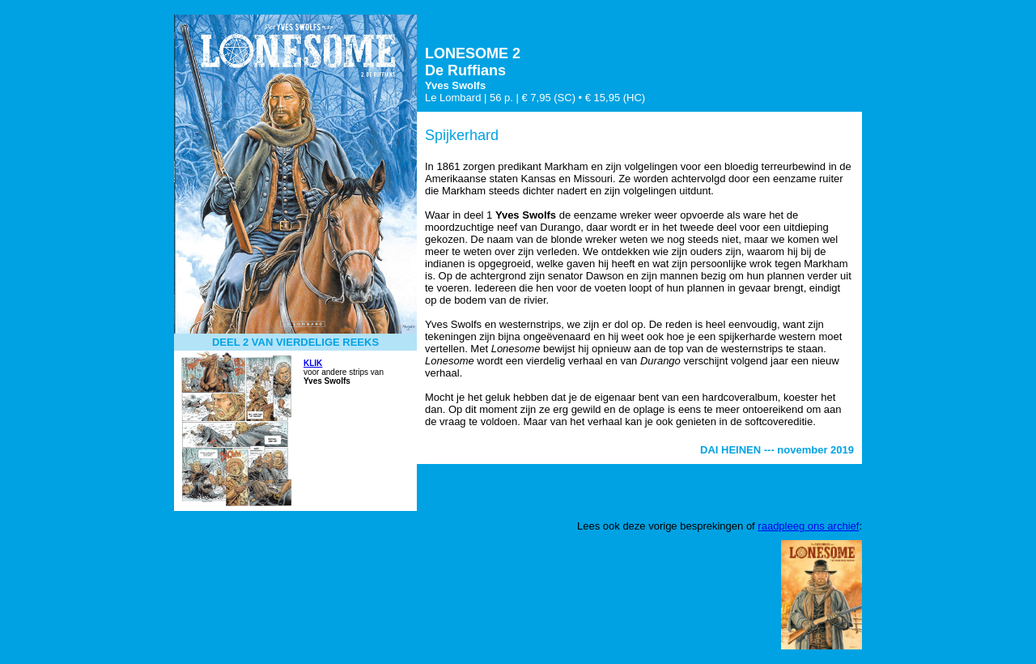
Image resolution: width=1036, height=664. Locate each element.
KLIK (313, 363)
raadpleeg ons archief (808, 526)
